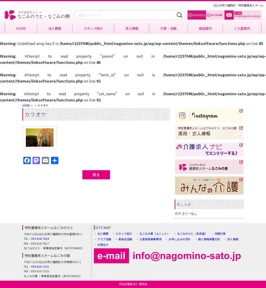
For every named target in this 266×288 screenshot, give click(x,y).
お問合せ (102, 244)
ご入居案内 (242, 28)
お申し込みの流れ (180, 239)
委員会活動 (125, 239)
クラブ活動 (104, 239)
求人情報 (131, 28)
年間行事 (220, 233)
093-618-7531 (40, 266)
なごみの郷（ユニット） (154, 233)
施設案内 (205, 28)
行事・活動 (168, 28)
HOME (21, 28)
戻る (96, 174)
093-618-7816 (40, 238)
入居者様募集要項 (150, 239)
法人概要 (54, 28)
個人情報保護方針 (209, 239)
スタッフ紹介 (93, 28)
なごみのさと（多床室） (192, 233)
